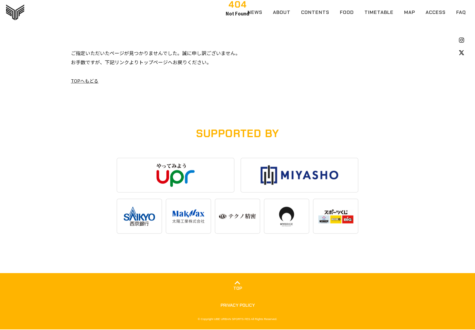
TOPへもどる (85, 80)
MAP (409, 12)
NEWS (254, 12)
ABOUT (282, 12)
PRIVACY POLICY (237, 305)
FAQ (461, 12)
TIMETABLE (379, 12)
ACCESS (436, 12)
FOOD (347, 12)
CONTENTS (315, 12)
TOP (237, 288)
